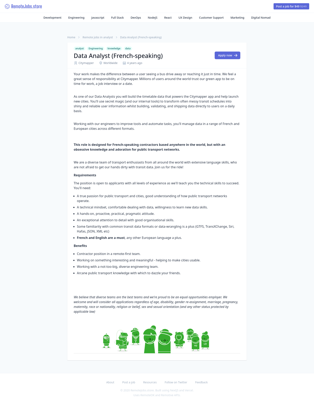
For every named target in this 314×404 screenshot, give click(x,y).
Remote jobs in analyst (98, 37)
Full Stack (117, 17)
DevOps (136, 17)
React (168, 17)
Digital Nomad (261, 17)
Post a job (128, 382)
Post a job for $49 (291, 6)
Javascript (97, 17)
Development (52, 17)
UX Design (185, 17)
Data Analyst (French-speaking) (141, 37)
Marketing (237, 17)
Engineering (76, 17)
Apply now (228, 55)
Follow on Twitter (176, 382)
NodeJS (152, 17)
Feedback (201, 382)
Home (71, 37)
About (110, 382)
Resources (150, 382)
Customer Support (211, 17)
